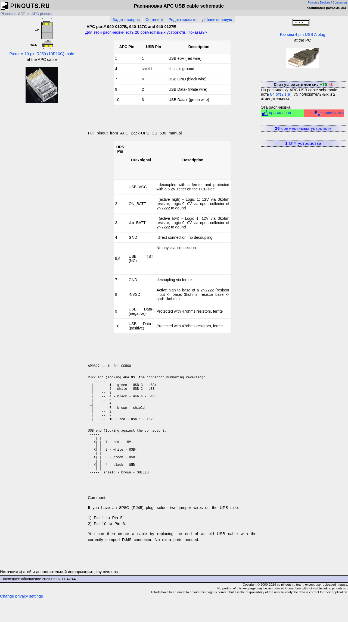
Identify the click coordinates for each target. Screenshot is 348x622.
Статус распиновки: (303, 84)
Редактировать (182, 19)
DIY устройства (303, 143)
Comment (154, 19)
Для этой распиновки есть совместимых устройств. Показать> (146, 32)
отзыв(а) (280, 94)
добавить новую (217, 19)
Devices (325, 2)
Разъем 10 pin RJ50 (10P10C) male (41, 37)
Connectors (340, 2)
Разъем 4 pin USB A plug (302, 27)
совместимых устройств (303, 128)
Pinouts (313, 2)
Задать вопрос (126, 19)
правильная (276, 113)
